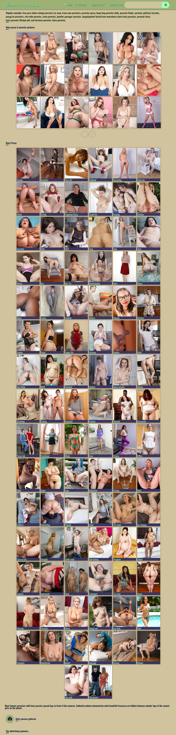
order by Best (97, 5)
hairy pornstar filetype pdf (18, 20)
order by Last (116, 5)
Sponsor (81, 5)
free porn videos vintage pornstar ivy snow (42, 13)
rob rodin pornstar (33, 16)
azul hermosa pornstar (41, 20)
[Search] (146, 5)
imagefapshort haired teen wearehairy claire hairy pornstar (109, 16)
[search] (165, 5)
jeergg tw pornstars (15, 16)
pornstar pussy (88, 13)
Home (69, 5)
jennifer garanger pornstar (69, 16)
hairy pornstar (58, 20)
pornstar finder (127, 13)
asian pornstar (49, 16)
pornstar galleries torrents (147, 13)
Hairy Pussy (21, 5)
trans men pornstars (71, 13)
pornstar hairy (143, 16)
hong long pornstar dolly (108, 13)
